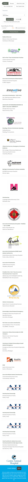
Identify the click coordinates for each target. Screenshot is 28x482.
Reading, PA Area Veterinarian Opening (13, 128)
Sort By (4, 28)
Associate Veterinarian (9, 262)
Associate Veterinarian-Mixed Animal (12, 78)
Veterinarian (6, 197)
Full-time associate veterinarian (11, 322)
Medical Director (7, 37)
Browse (12, 3)
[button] (18, 19)
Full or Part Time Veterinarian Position (13, 57)
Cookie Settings (11, 468)
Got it (19, 468)
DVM (4, 365)
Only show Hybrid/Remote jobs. (12, 21)
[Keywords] (14, 10)
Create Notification (20, 28)
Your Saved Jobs (20, 6)
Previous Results (14, 32)
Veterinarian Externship (9, 393)
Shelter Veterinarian (8, 302)
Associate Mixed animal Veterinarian (12, 374)
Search (5, 3)
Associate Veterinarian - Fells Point (12, 95)
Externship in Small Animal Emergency (13, 311)
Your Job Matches (8, 6)
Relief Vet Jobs (20, 3)
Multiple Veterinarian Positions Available (14, 169)
